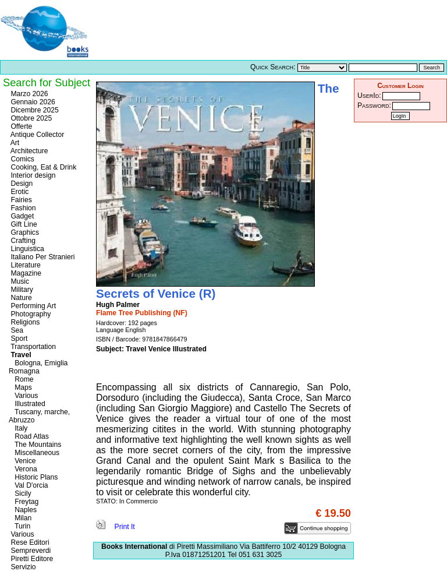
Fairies (20, 200)
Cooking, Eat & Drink (42, 167)
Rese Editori (29, 542)
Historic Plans (33, 477)
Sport (18, 338)
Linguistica (26, 249)
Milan (20, 518)
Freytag (23, 502)
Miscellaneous (34, 453)
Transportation (32, 347)
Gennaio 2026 (32, 102)
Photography (30, 314)
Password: (374, 105)
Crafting (22, 241)
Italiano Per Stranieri (42, 257)
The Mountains (35, 444)
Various (23, 396)
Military (21, 290)
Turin (19, 526)
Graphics (24, 232)
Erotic (19, 192)
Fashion (22, 208)
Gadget (21, 216)
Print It (115, 527)
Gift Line (23, 224)
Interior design (32, 175)
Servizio (22, 567)
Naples (23, 510)
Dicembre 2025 (34, 110)
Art (14, 143)
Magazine (25, 273)
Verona (23, 469)
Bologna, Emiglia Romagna (38, 367)
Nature (20, 298)
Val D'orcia (28, 485)
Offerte (20, 126)
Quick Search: (272, 67)
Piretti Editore (31, 559)
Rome (21, 379)
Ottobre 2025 (30, 118)
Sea (16, 330)
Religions (24, 322)
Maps (20, 387)
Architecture (28, 151)
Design (21, 183)
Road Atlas (29, 436)
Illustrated (27, 404)
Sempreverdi (30, 551)
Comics (21, 159)
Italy (18, 428)
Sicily (20, 493)
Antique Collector (36, 135)
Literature (25, 265)
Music (19, 281)
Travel (20, 355)
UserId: (369, 95)
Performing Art (32, 306)
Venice (22, 461)
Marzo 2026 (28, 94)
